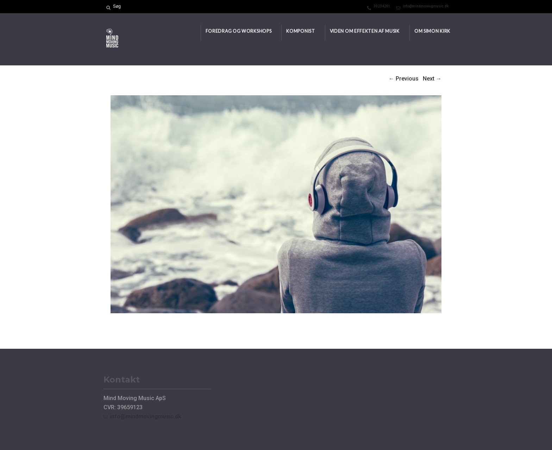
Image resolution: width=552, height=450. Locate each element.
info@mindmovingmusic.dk (425, 6)
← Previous (404, 78)
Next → (432, 78)
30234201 (382, 6)
